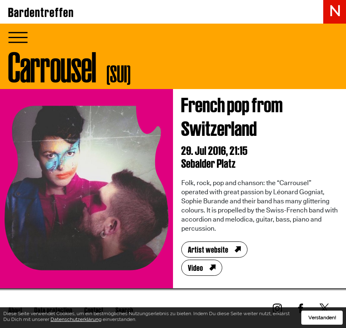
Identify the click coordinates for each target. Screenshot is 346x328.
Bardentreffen (41, 12)
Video (195, 268)
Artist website (208, 250)
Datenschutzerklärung (75, 319)
